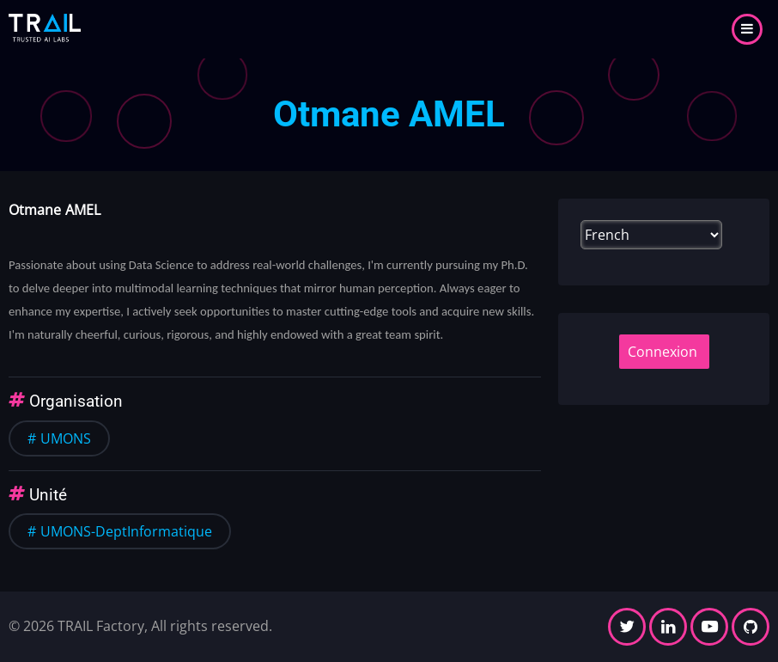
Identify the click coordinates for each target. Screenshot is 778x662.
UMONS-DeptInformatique (126, 531)
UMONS (65, 438)
